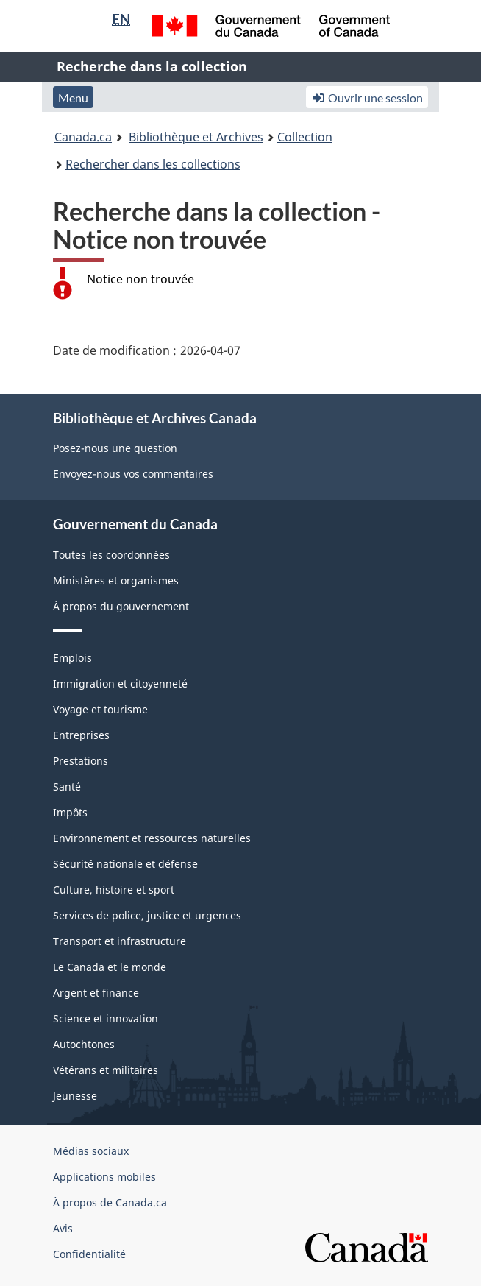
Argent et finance (96, 993)
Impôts (70, 812)
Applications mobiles (104, 1177)
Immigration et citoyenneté (120, 683)
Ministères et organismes (116, 580)
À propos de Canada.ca (110, 1202)
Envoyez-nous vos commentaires (133, 474)
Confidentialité (89, 1254)
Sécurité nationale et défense (125, 864)
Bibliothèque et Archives (196, 137)
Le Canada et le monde (109, 967)
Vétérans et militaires (105, 1070)
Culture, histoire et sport (113, 890)
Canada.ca (83, 137)
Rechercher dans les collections (152, 164)
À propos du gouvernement (121, 606)
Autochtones (84, 1044)
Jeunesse (75, 1096)
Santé (67, 787)
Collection (304, 137)
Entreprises (81, 735)
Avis (63, 1228)
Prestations (80, 761)
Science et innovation (105, 1018)
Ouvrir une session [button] (367, 98)
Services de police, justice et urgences (147, 915)
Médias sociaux (91, 1151)
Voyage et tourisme (100, 709)
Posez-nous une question (115, 448)
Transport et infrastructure (119, 941)
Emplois (72, 658)
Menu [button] (73, 98)
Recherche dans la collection (152, 66)
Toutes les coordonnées (111, 555)
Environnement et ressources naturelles (152, 838)
